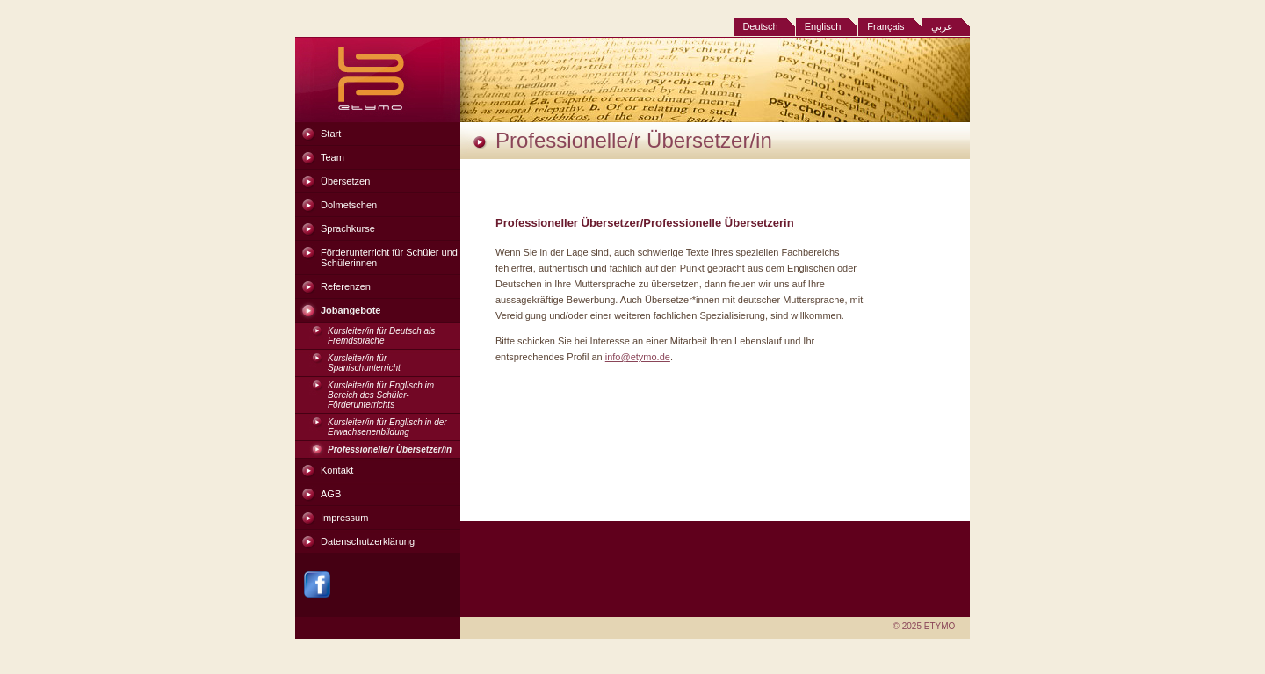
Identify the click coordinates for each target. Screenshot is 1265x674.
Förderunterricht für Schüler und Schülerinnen (389, 257)
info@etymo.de (637, 356)
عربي (942, 26)
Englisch (823, 26)
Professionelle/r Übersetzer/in (390, 449)
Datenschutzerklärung (368, 541)
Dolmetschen (349, 204)
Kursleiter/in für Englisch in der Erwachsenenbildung (387, 427)
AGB (331, 494)
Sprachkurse (348, 228)
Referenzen (346, 286)
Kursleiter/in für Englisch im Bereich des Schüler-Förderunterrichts (381, 394)
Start (331, 133)
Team (332, 157)
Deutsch (759, 26)
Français (885, 26)
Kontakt (337, 470)
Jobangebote (350, 310)
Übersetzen (345, 181)
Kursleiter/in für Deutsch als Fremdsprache (381, 335)
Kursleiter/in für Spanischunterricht (364, 363)
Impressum (344, 517)
